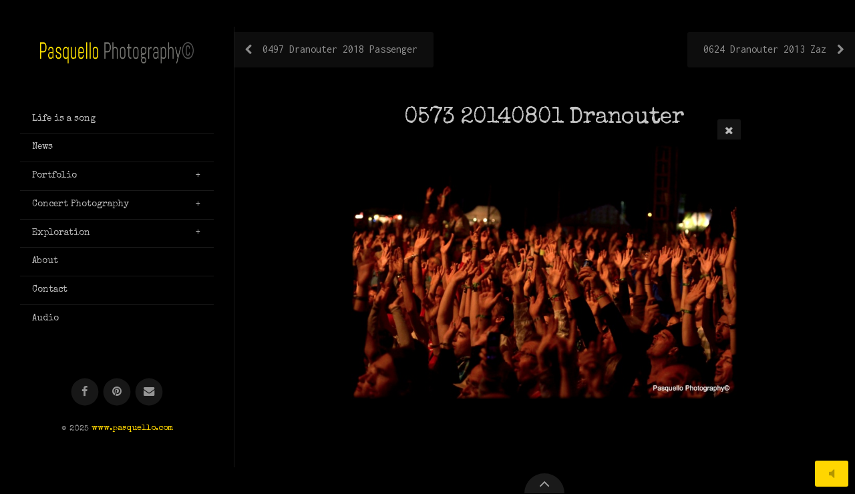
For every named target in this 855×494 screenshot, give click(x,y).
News (42, 147)
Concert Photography (80, 204)
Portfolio (54, 175)
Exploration (61, 233)
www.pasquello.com (132, 429)
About (45, 261)
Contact (49, 289)
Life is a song (64, 118)
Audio (45, 318)
